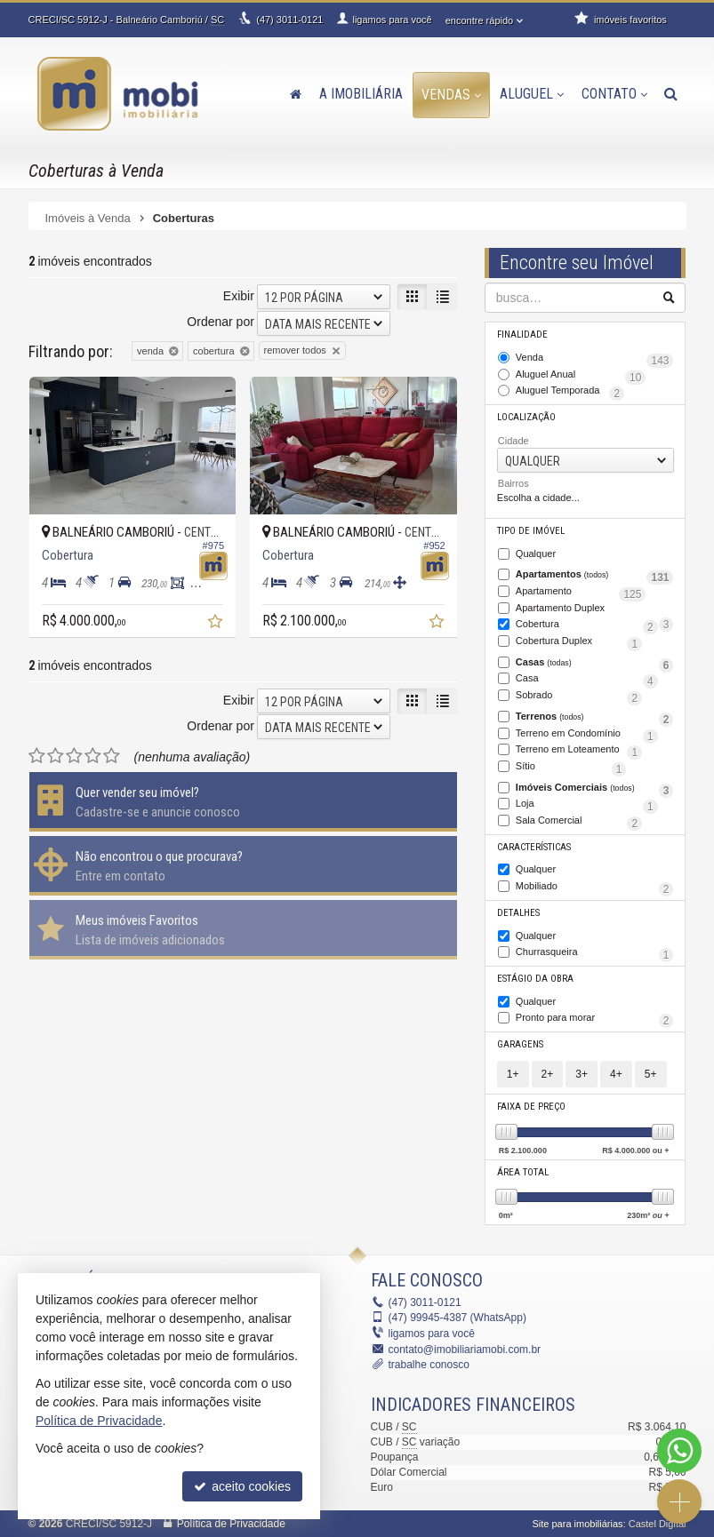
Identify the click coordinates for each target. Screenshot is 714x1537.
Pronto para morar (595, 1019)
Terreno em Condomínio (587, 735)
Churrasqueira (595, 953)
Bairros (513, 483)
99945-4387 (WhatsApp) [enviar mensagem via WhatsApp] (457, 1317)
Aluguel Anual (581, 376)
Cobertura (587, 625)
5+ (651, 1074)
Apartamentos (595, 576)
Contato (614, 93)
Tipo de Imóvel (531, 531)
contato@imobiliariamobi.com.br (465, 1349)
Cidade (513, 440)
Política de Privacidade (231, 1523)
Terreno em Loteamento (579, 751)
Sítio (571, 768)
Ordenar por (220, 322)
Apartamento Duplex (595, 609)
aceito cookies (242, 1486)
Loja (587, 805)
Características (534, 847)
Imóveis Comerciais (595, 789)
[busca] (671, 94)
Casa (587, 680)
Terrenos (595, 718)
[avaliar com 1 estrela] (36, 756)
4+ (616, 1074)
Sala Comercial (579, 822)
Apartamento (581, 592)
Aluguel (532, 93)
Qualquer (536, 554)
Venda (595, 359)
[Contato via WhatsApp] (679, 1451)
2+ (548, 1074)
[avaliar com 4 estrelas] (92, 756)
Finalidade (522, 334)
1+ (513, 1074)
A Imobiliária (361, 93)
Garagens (520, 1044)
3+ (581, 1074)
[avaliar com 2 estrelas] (55, 756)
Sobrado (579, 696)
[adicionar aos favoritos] (217, 624)
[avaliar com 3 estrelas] (74, 756)
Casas (595, 664)
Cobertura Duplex (579, 642)
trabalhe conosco (429, 1364)
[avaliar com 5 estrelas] (111, 756)
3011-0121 (289, 19)
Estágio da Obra (535, 978)
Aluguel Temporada (570, 392)
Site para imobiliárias (577, 1523)
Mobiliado (595, 887)
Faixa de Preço (531, 1106)
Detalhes (518, 913)
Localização (526, 417)
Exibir (238, 296)
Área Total (523, 1172)
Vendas (451, 94)
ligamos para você (432, 1333)
